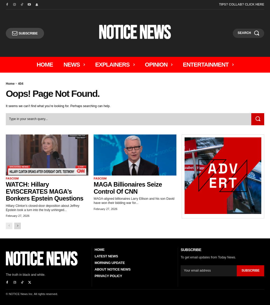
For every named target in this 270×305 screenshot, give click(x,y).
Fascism (12, 178)
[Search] (257, 119)
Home (10, 84)
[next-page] (17, 225)
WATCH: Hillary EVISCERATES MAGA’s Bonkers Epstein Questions (45, 191)
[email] (209, 270)
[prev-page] (9, 225)
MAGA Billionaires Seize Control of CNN (128, 188)
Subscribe (250, 270)
